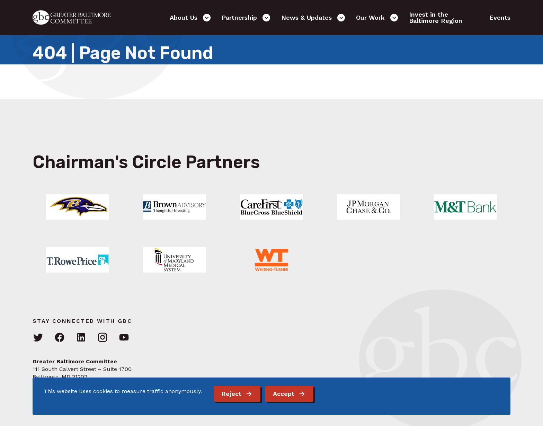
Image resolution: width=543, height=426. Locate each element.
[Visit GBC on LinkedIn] (81, 338)
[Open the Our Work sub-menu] (394, 17)
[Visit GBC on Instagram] (102, 338)
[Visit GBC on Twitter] (38, 338)
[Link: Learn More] (78, 207)
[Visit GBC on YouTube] (124, 338)
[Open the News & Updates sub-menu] (341, 17)
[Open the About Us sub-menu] (207, 17)
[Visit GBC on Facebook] (59, 338)
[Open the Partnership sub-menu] (266, 17)
